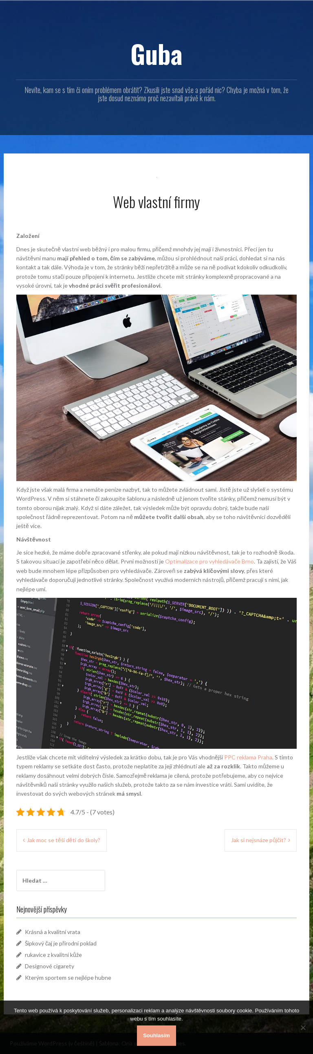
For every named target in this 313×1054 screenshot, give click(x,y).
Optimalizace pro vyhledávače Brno (209, 561)
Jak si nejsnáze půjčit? (258, 840)
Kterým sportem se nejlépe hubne (68, 977)
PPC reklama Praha (247, 757)
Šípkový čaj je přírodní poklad (61, 943)
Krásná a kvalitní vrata (52, 931)
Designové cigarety (49, 966)
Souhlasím (156, 1035)
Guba (156, 53)
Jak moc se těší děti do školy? (63, 840)
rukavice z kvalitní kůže (53, 954)
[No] (303, 1027)
